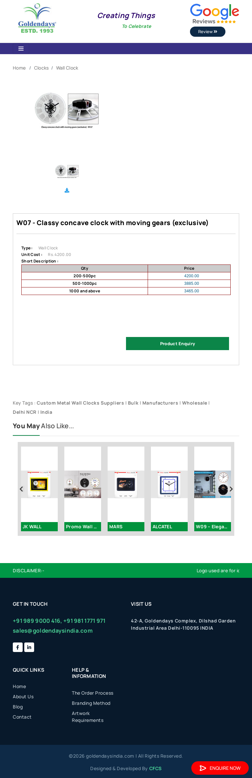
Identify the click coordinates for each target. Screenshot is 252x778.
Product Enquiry (177, 344)
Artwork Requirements (87, 716)
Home (19, 68)
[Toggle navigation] (21, 48)
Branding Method (91, 703)
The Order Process (93, 693)
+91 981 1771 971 (84, 620)
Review (207, 31)
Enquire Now (220, 768)
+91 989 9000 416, (37, 620)
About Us (23, 696)
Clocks (41, 68)
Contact (22, 717)
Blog (18, 707)
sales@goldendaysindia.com (53, 630)
